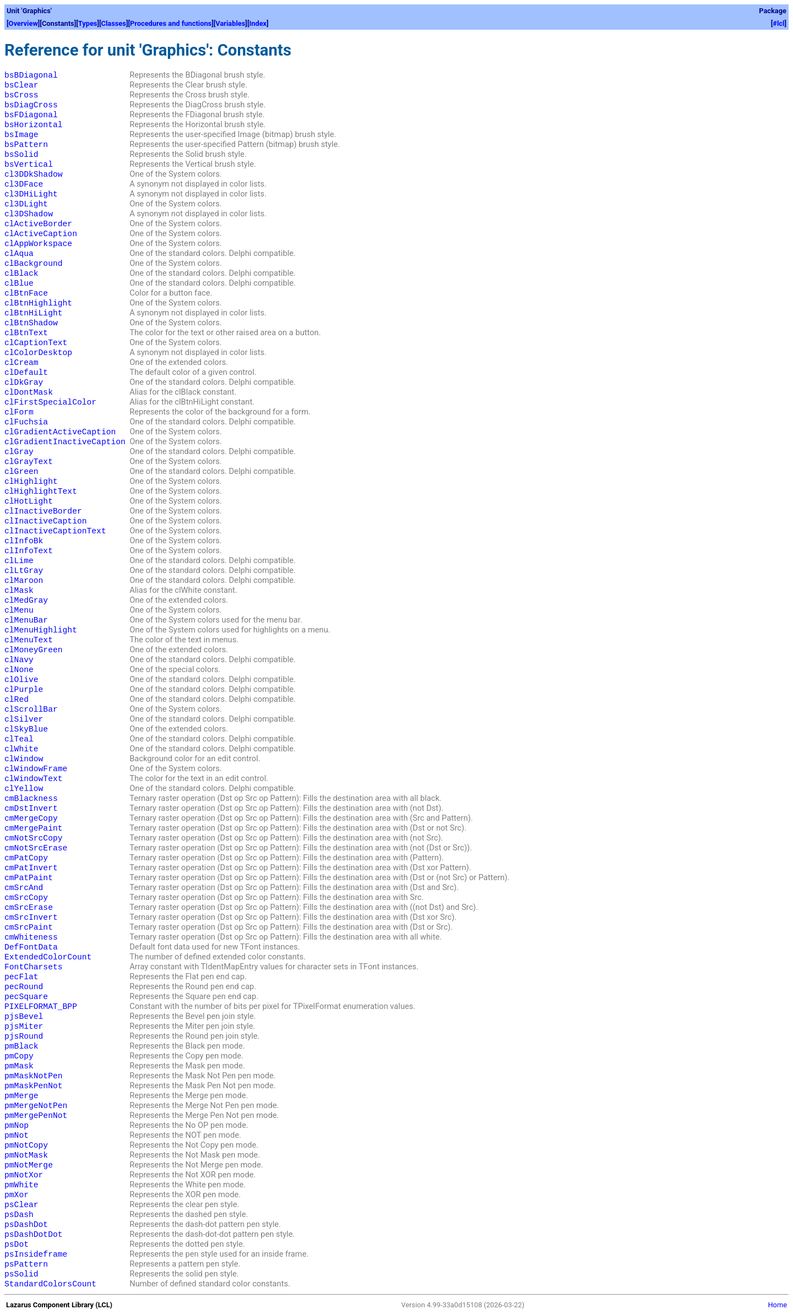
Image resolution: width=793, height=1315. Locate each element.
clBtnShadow (31, 323)
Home (777, 1305)
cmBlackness (31, 798)
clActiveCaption (40, 234)
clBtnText (26, 333)
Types (87, 23)
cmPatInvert (31, 868)
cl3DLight (26, 204)
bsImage (21, 134)
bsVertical (28, 164)
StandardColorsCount (50, 1284)
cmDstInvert (31, 808)
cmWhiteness (31, 937)
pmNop (16, 1125)
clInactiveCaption (45, 521)
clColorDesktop (38, 352)
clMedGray (26, 600)
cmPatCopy (26, 858)
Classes (113, 23)
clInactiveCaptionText (55, 531)
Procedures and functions (170, 23)
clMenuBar (26, 620)
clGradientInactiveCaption (65, 442)
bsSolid (21, 154)
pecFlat (21, 977)
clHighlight (31, 481)
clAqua (19, 253)
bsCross (21, 95)
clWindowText (33, 778)
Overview (23, 23)
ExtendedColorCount (47, 957)
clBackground (33, 263)
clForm (19, 412)
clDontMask (28, 392)
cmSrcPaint (28, 927)
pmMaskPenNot (33, 1086)
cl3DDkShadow (33, 174)
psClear (21, 1205)
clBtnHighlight (38, 303)
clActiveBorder (38, 224)
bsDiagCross (31, 105)
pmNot (16, 1135)
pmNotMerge (28, 1165)
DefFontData (31, 947)
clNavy (19, 660)
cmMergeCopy (31, 818)
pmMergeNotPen (35, 1105)
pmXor (16, 1195)
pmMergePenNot (35, 1115)
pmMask (19, 1066)
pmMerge (21, 1096)
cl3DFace (23, 184)
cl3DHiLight (31, 194)
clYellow (23, 788)
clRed (16, 699)
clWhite (21, 749)
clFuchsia (26, 422)
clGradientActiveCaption (60, 432)
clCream (21, 362)
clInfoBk (23, 541)
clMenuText (28, 640)
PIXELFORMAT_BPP (40, 1006)
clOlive (21, 679)
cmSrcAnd (23, 887)
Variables (230, 23)
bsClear (21, 85)
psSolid (21, 1274)
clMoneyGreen (33, 650)
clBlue (19, 283)
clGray (19, 452)
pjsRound (23, 1036)
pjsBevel (23, 1016)
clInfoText (28, 551)
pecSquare (26, 996)
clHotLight (28, 501)
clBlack (21, 273)
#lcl (778, 23)
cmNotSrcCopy (33, 838)
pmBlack (21, 1046)
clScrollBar (31, 709)
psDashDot (26, 1224)
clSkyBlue (26, 729)
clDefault (26, 372)
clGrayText (28, 461)
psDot (16, 1244)
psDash (19, 1214)
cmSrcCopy (26, 897)
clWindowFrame (35, 769)
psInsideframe (35, 1254)
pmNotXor (23, 1175)
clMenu (19, 610)
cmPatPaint (28, 878)
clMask (19, 590)
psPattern (26, 1264)
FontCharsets (33, 967)
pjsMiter (23, 1026)
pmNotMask (26, 1155)
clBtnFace (26, 293)
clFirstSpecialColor (50, 402)
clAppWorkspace (38, 243)
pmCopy (19, 1056)
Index (258, 23)
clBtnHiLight (33, 313)
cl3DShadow (28, 214)
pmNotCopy (26, 1145)
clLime (19, 560)
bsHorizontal (33, 125)
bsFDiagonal (31, 115)
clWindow (23, 759)
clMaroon (23, 580)
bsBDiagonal (31, 75)
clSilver (23, 719)
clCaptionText (35, 343)
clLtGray (23, 570)
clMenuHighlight (40, 630)
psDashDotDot (33, 1234)
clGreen (21, 471)
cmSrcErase (28, 907)
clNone (19, 669)
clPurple (23, 689)
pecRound (23, 987)
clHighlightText (40, 491)
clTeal (19, 739)
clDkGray (23, 382)
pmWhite (21, 1185)
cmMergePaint (33, 828)
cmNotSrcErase (35, 848)
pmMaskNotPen (33, 1076)
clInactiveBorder (43, 511)
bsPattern (26, 144)
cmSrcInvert (31, 917)
